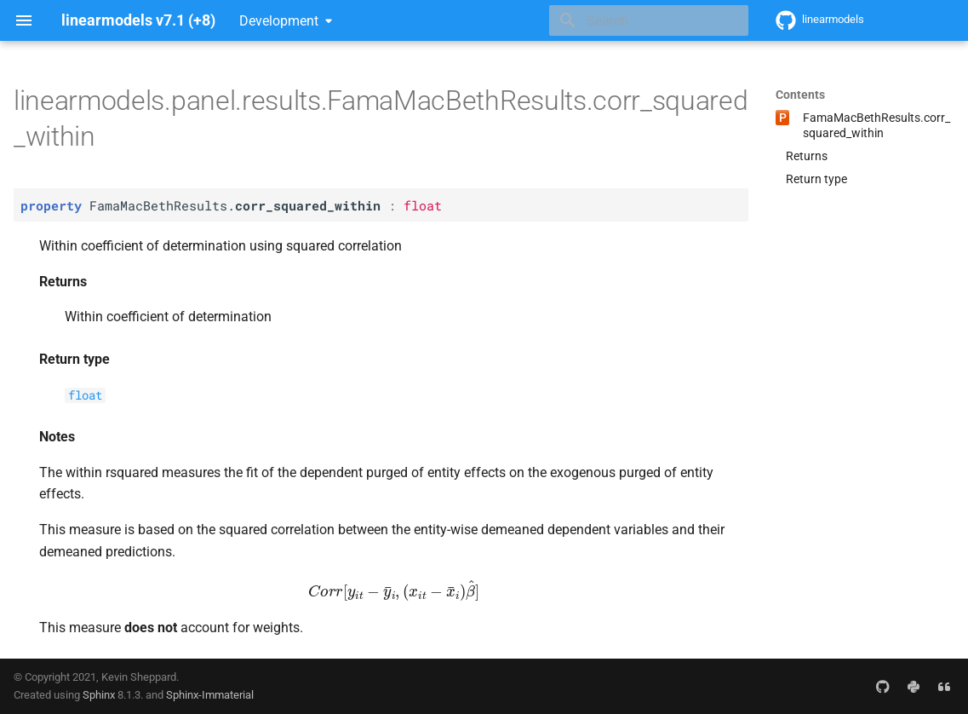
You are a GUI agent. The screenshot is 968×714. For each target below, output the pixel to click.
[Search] (648, 20)
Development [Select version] (278, 21)
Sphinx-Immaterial (210, 694)
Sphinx (99, 694)
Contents (800, 94)
